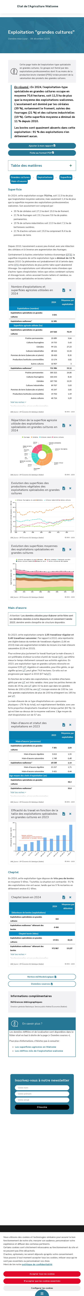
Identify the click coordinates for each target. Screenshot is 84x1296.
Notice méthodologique (42, 976)
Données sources (42, 983)
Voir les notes (17, 402)
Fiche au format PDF (42, 152)
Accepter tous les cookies (42, 1274)
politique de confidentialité (37, 1264)
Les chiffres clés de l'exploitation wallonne (39, 1051)
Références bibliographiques (26, 1002)
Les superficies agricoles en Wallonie (35, 1047)
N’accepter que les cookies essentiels (42, 1281)
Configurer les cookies (42, 1288)
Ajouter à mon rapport (42, 145)
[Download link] (63, 290)
